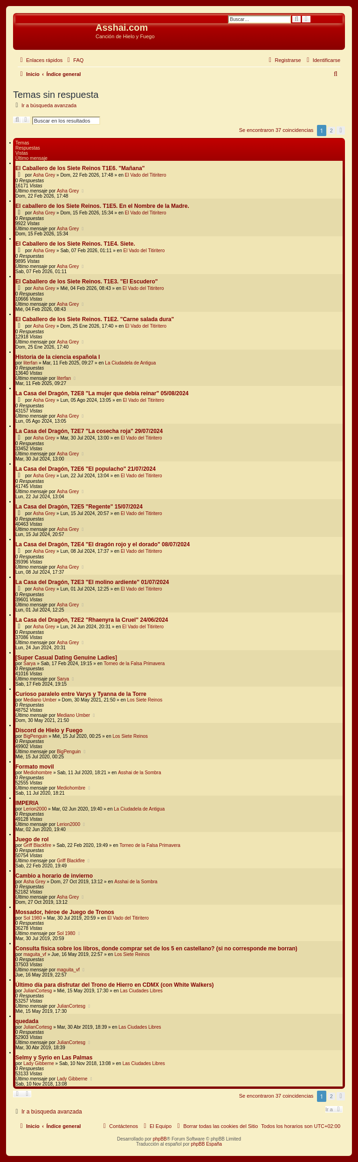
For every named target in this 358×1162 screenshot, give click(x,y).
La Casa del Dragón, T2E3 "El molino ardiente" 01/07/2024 (92, 582)
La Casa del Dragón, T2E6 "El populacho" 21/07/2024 (85, 469)
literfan (30, 362)
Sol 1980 (32, 918)
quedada (26, 1021)
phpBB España (206, 1144)
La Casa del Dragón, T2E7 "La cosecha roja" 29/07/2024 (89, 431)
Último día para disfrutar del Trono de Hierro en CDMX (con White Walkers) (114, 985)
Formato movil (34, 766)
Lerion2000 (35, 808)
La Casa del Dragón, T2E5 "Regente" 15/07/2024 (79, 506)
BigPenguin (35, 736)
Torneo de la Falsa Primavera (134, 663)
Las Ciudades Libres (141, 990)
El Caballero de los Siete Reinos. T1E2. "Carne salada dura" (94, 319)
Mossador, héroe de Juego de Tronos (64, 912)
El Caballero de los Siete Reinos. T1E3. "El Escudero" (86, 281)
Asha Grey (44, 175)
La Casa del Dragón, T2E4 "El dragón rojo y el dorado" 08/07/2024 (102, 544)
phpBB (160, 1138)
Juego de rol (31, 839)
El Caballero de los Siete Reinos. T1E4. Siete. (75, 244)
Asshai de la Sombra (139, 772)
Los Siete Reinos (145, 699)
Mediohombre (37, 772)
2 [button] (331, 130)
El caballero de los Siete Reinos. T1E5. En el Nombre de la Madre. (102, 206)
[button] (341, 130)
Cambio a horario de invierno (54, 876)
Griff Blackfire (37, 845)
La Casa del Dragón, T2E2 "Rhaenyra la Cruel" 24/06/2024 (91, 620)
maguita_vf (34, 954)
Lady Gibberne (38, 1063)
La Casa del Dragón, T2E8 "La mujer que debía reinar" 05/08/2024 (102, 393)
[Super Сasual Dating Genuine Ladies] (66, 657)
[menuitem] (74, 60)
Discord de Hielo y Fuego (49, 730)
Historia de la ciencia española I (57, 357)
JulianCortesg (37, 990)
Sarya (29, 663)
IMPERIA (27, 803)
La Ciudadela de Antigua (130, 362)
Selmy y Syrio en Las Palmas (53, 1057)
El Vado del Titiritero (145, 175)
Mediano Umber (39, 699)
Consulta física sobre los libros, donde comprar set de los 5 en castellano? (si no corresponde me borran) (156, 948)
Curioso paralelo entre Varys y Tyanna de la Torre (80, 694)
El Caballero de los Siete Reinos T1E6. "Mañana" (80, 168)
